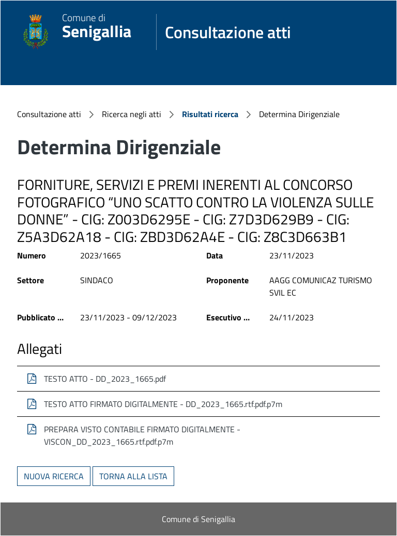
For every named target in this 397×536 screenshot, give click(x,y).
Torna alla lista (133, 476)
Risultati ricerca (210, 114)
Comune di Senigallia (198, 519)
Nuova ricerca (54, 476)
